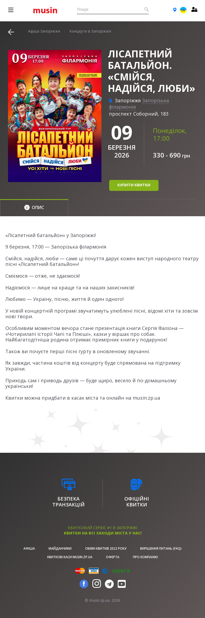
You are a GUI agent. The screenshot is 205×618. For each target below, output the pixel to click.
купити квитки (133, 184)
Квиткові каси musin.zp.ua (69, 557)
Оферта (112, 557)
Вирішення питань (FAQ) (161, 548)
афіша (29, 548)
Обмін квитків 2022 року (106, 548)
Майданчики (60, 548)
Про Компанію (145, 557)
